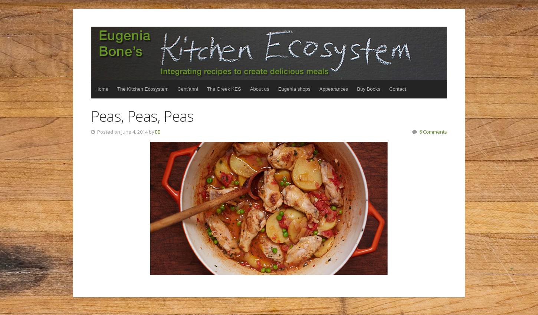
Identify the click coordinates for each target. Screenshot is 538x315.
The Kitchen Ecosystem (269, 53)
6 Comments (433, 131)
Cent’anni (187, 89)
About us (259, 89)
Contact (397, 89)
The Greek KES (224, 89)
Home (101, 89)
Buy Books (368, 89)
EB (158, 131)
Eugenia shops (294, 89)
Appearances (333, 89)
